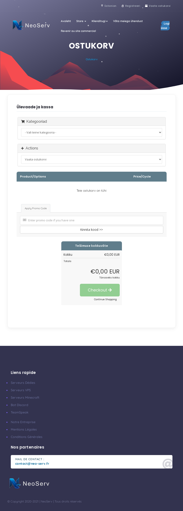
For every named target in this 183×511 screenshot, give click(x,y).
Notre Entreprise (23, 422)
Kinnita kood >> (91, 229)
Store (81, 21)
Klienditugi (100, 21)
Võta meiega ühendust (128, 21)
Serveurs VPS (21, 390)
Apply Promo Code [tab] (36, 208)
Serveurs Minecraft (25, 397)
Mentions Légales (24, 429)
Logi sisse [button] (165, 26)
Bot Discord (19, 405)
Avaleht (66, 21)
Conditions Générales (26, 437)
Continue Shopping (105, 299)
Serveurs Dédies (23, 383)
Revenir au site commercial (78, 31)
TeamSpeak (20, 412)
